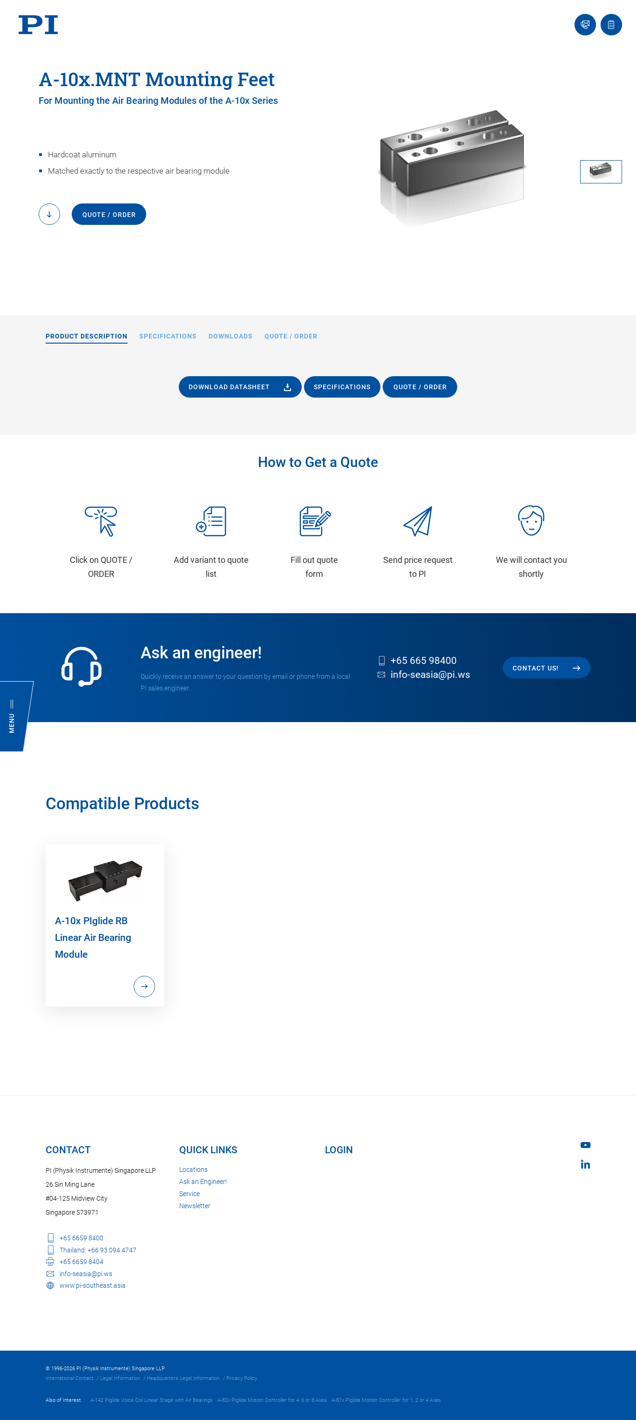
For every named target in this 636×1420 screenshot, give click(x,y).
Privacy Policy (241, 1378)
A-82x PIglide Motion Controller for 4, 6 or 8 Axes (272, 1400)
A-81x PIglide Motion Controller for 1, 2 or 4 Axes (386, 1400)
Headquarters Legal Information (183, 1378)
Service (189, 1193)
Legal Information (120, 1378)
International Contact (70, 1378)
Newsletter (194, 1206)
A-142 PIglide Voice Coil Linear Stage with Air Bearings (151, 1400)
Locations (193, 1169)
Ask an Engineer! (203, 1181)
